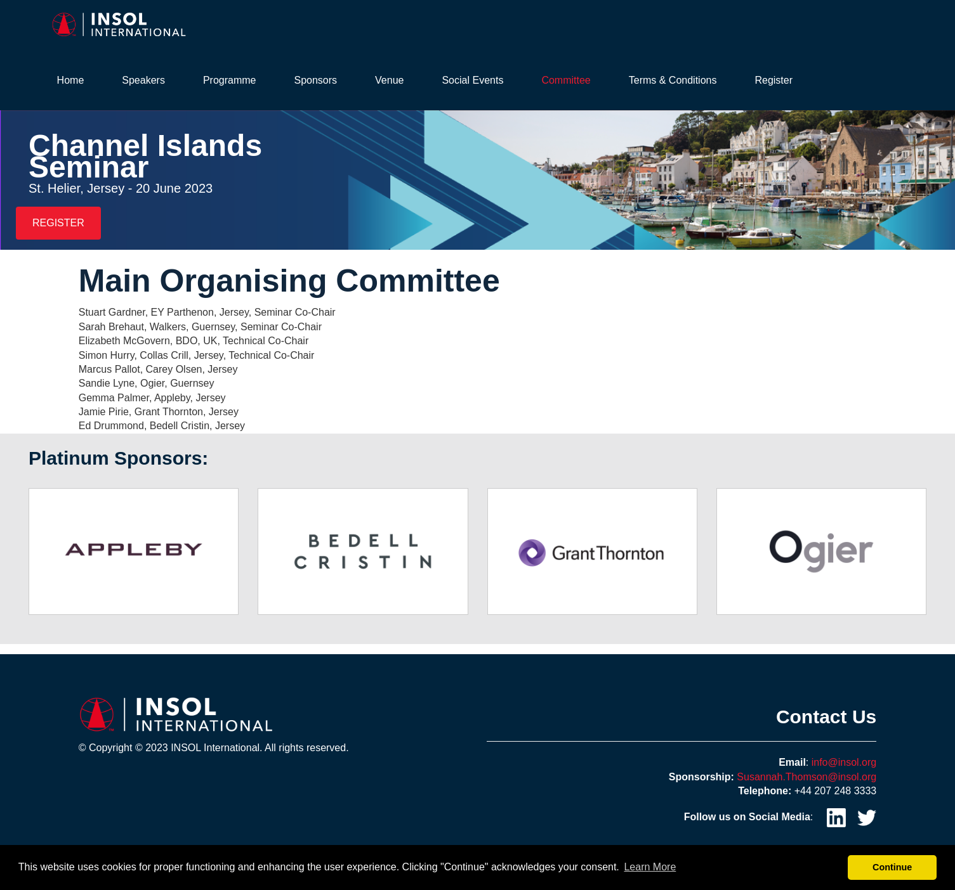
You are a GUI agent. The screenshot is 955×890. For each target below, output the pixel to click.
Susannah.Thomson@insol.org (806, 776)
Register (773, 80)
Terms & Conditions (673, 80)
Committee (565, 80)
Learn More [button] (650, 866)
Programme (229, 80)
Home (70, 80)
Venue (389, 80)
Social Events (472, 80)
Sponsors (315, 80)
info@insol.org (844, 762)
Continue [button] (892, 867)
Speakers (143, 80)
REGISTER (58, 222)
